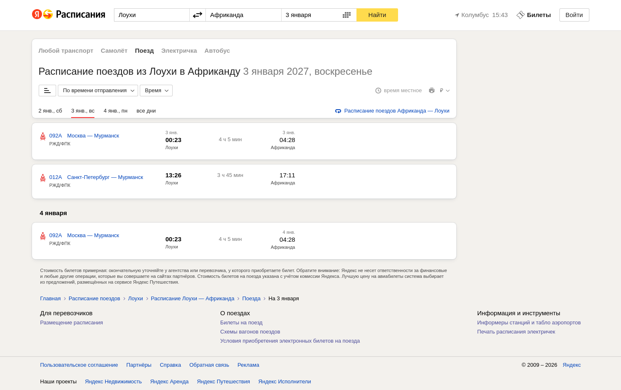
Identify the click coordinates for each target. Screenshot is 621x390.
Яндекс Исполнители (284, 381)
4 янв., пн (115, 111)
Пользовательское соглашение (79, 365)
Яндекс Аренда (169, 381)
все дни (146, 111)
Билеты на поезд (241, 322)
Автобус (217, 50)
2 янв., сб (50, 111)
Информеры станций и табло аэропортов (529, 322)
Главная (50, 298)
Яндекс (572, 365)
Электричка (179, 50)
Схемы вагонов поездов (250, 332)
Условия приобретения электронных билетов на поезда (290, 341)
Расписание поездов (94, 298)
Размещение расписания (71, 322)
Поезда (251, 298)
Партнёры (138, 365)
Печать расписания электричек (516, 332)
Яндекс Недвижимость (113, 381)
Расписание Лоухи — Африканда (193, 298)
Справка (170, 365)
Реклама (248, 365)
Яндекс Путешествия (223, 381)
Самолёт (114, 50)
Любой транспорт (66, 50)
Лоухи (172, 147)
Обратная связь (209, 365)
